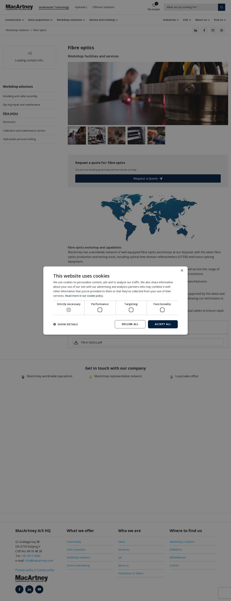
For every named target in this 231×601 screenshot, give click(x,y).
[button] (65, 324)
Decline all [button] (130, 324)
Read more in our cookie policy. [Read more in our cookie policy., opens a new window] (84, 295)
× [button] (181, 270)
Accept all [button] (163, 324)
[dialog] (115, 300)
